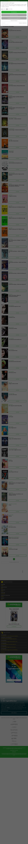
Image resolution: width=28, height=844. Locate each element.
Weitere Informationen (14, 20)
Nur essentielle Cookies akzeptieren (14, 18)
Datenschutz (25, 23)
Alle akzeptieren (14, 12)
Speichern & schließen (14, 15)
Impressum (20, 23)
